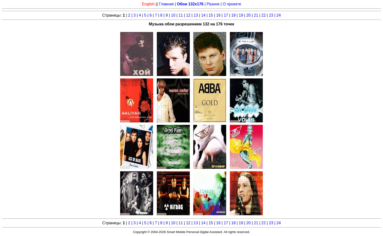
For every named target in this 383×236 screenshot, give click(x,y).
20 (248, 15)
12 (188, 15)
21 (256, 15)
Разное (213, 4)
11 (181, 15)
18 (233, 15)
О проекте (232, 4)
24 (279, 15)
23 (271, 15)
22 (263, 15)
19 (241, 15)
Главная (166, 4)
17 (226, 15)
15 (211, 15)
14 (203, 15)
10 (173, 15)
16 (218, 15)
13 (196, 15)
